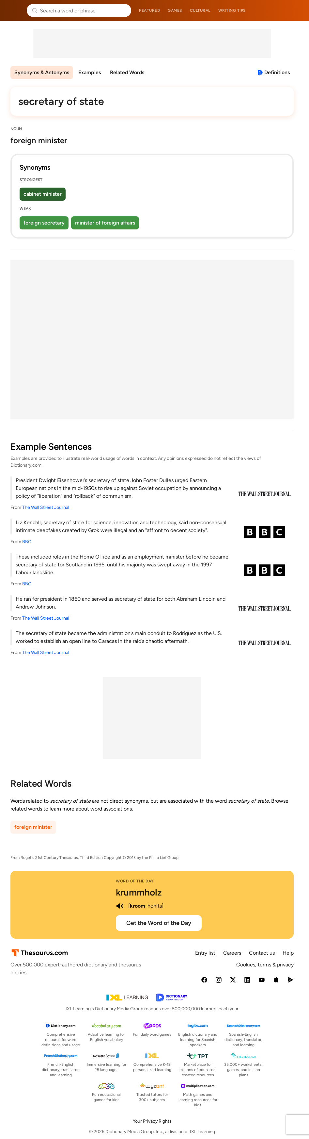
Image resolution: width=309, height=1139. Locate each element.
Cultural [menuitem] (200, 10)
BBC (26, 541)
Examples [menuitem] (89, 72)
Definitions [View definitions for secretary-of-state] (277, 72)
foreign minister (33, 827)
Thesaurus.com (14, 10)
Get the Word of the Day (158, 923)
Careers (232, 953)
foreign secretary (44, 223)
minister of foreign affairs (105, 223)
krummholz (139, 892)
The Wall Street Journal (45, 507)
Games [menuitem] (175, 10)
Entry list (205, 953)
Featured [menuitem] (149, 10)
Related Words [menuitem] (127, 72)
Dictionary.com (295, 10)
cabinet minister (42, 194)
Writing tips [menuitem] (232, 10)
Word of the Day (135, 881)
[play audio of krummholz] (120, 906)
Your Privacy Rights (152, 1121)
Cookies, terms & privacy (265, 965)
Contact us (262, 953)
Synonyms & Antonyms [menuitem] (41, 72)
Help (288, 953)
